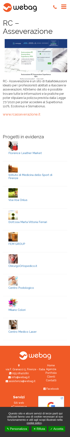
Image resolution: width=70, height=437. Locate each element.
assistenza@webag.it (20, 381)
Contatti (51, 380)
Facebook (51, 388)
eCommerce (19, 406)
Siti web (19, 402)
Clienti (51, 376)
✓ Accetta (56, 428)
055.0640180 (19, 373)
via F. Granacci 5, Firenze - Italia (25, 369)
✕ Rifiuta (39, 428)
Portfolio (51, 372)
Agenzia (51, 369)
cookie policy (34, 422)
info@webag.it (19, 377)
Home (51, 365)
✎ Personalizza (17, 428)
